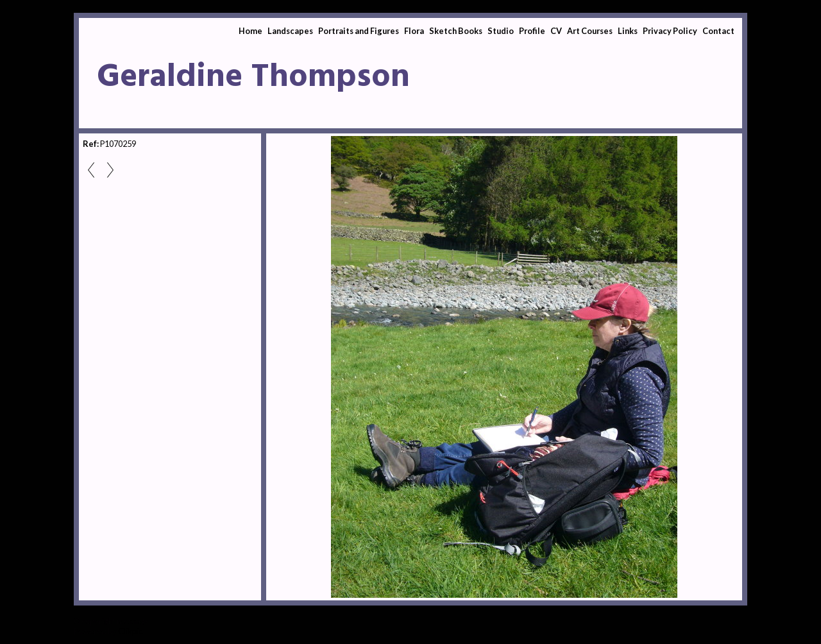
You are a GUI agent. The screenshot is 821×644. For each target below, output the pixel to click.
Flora (414, 31)
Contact (718, 31)
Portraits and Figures (358, 31)
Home (250, 31)
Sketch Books (455, 31)
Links (628, 31)
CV (556, 31)
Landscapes (290, 31)
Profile (532, 31)
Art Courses (590, 31)
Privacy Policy (670, 31)
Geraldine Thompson (253, 77)
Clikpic (130, 631)
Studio (500, 31)
